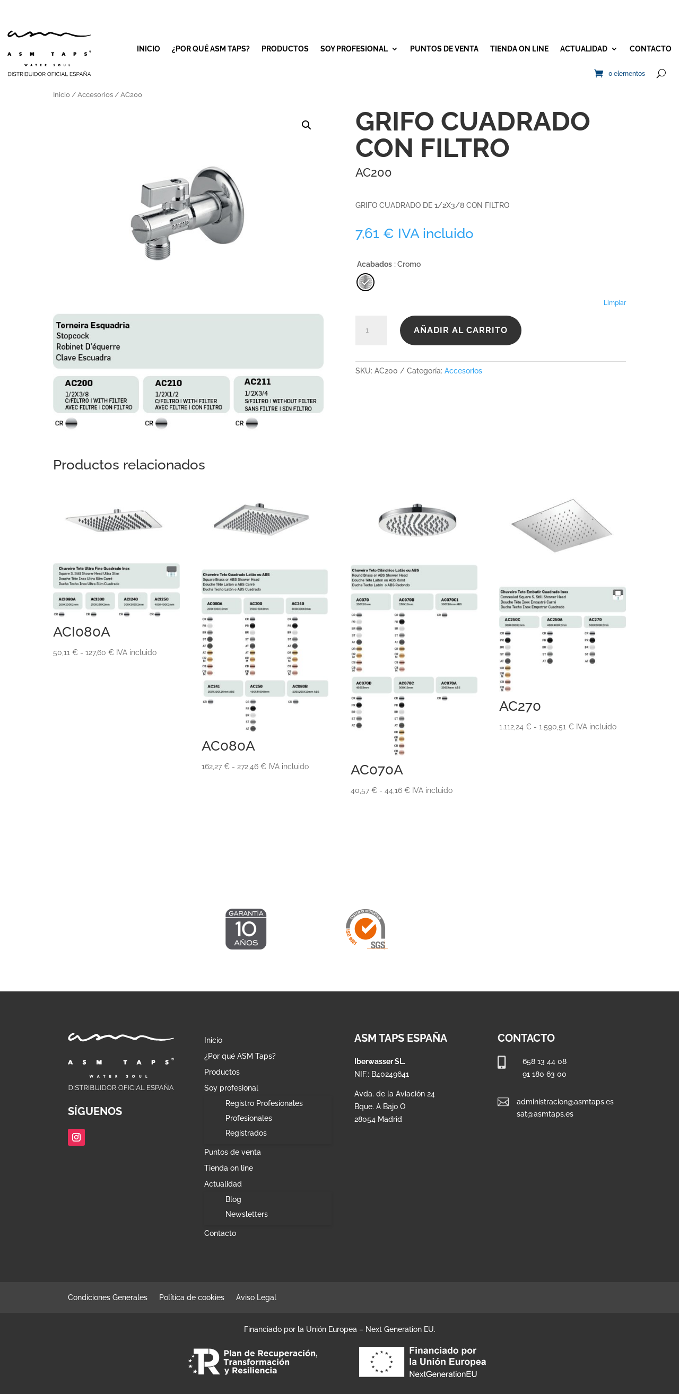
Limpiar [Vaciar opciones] (615, 303)
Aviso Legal (256, 1298)
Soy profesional (354, 49)
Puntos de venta (444, 49)
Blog (233, 1199)
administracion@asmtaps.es (565, 1101)
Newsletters (246, 1214)
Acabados (374, 264)
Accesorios (95, 95)
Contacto (651, 49)
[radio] (365, 282)
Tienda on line (519, 49)
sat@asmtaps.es (545, 1114)
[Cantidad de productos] (371, 330)
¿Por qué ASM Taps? (211, 49)
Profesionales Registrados (248, 1125)
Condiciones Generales (107, 1298)
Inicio (148, 49)
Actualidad (583, 49)
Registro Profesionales (264, 1103)
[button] (306, 125)
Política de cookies (191, 1298)
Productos (285, 49)
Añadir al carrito (461, 330)
